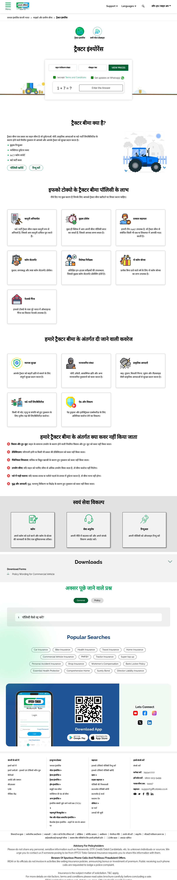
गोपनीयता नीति (115, 834)
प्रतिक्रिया (80, 834)
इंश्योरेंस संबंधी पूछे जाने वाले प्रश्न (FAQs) (65, 803)
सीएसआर (11, 784)
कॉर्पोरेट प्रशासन (91, 834)
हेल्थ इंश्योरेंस (55, 775)
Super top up (127, 656)
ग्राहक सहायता (97, 780)
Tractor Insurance (105, 656)
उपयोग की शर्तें (128, 834)
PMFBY (85, 656)
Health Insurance (86, 649)
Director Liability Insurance (130, 670)
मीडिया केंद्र (12, 794)
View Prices (118, 67)
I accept (71, 77)
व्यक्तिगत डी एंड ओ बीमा (59, 794)
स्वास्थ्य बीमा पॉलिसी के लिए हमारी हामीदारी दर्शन (87, 838)
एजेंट (9, 789)
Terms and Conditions (75, 77)
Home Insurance (134, 649)
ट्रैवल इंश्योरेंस (55, 780)
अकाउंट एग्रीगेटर (125, 838)
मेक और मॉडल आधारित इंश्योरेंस (62, 817)
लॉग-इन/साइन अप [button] (160, 6)
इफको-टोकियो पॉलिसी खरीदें (103, 770)
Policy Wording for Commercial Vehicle (33, 574)
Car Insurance (41, 649)
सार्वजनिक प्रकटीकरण (34, 834)
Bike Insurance (62, 649)
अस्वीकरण (103, 834)
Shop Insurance (76, 664)
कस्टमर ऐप (96, 798)
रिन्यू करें (36, 167)
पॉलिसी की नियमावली (100, 784)
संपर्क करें (137, 765)
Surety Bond (103, 670)
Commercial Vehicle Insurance (58, 656)
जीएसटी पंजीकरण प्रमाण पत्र (154, 834)
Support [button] (110, 6)
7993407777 (149, 772)
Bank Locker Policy (135, 664)
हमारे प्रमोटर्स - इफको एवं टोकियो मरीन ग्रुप (24, 770)
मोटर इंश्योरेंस (55, 770)
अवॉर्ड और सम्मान (14, 780)
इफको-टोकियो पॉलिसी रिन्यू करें (104, 765)
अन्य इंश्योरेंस (55, 798)
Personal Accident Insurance (46, 664)
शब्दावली (47, 834)
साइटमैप (138, 834)
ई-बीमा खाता (113, 838)
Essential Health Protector (46, 670)
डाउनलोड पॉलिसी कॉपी (100, 789)
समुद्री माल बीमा (56, 789)
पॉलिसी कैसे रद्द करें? (33, 617)
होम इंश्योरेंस (54, 784)
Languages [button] (127, 6)
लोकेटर (94, 803)
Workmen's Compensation (104, 664)
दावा (93, 775)
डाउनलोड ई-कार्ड (98, 794)
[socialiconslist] (135, 793)
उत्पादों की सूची (97, 813)
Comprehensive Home (78, 670)
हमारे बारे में (12, 765)
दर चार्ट (94, 808)
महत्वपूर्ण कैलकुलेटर (57, 813)
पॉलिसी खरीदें (16, 167)
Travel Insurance (110, 649)
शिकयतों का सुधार (17, 834)
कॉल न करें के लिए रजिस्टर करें (63, 834)
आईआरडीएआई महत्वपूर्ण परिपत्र (56, 838)
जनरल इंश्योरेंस (55, 765)
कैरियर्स (10, 775)
